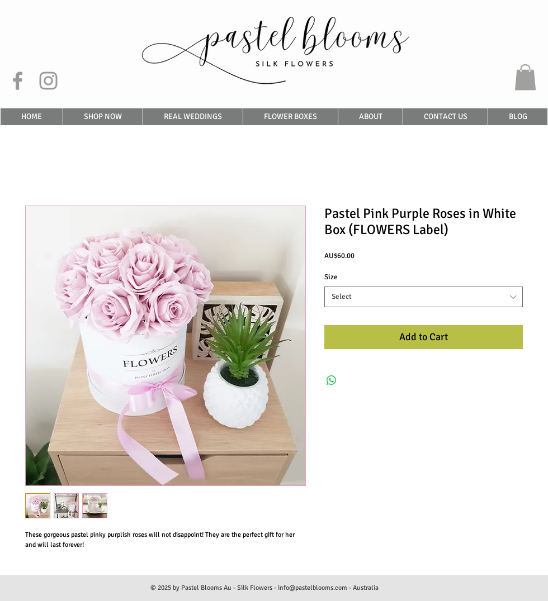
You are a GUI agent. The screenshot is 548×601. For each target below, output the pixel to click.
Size (331, 277)
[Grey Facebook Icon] (18, 81)
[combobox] (423, 297)
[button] (525, 77)
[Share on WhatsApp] (331, 380)
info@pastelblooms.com (312, 588)
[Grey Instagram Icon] (48, 81)
